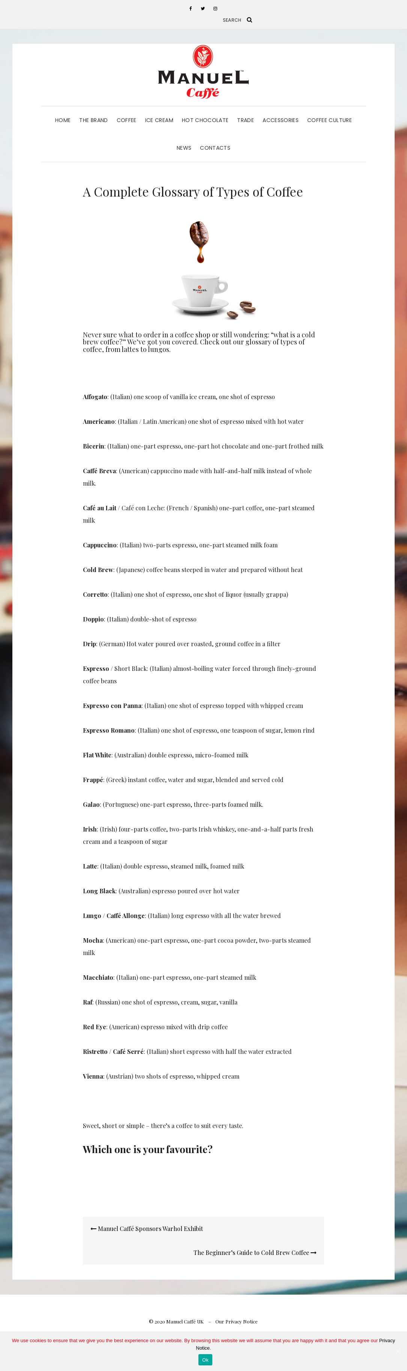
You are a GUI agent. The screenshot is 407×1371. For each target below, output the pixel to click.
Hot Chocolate (205, 120)
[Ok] (397, 1351)
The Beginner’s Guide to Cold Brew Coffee (255, 1252)
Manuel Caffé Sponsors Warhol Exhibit (146, 1228)
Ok (205, 1360)
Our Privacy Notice (236, 1321)
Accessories (281, 120)
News (184, 148)
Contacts (215, 148)
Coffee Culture (329, 120)
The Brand (93, 120)
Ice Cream (159, 120)
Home (63, 120)
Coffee (127, 120)
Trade (245, 120)
